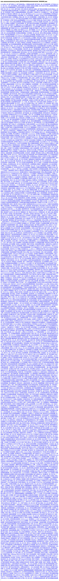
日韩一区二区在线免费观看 (8, 33)
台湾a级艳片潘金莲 (39, 498)
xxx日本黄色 (12, 82)
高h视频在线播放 (10, 229)
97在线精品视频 (45, 223)
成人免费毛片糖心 (35, 194)
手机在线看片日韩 (50, 378)
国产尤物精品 (50, 349)
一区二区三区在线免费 (15, 471)
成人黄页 (50, 181)
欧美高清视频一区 (21, 23)
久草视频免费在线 (45, 392)
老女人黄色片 (4, 95)
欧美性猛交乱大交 (39, 328)
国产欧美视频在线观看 (49, 77)
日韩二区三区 (34, 523)
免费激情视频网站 (20, 493)
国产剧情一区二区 (9, 194)
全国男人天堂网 (33, 100)
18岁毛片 (42, 148)
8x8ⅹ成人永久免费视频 (39, 330)
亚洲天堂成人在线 (22, 421)
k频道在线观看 (5, 386)
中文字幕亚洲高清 (30, 188)
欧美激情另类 (25, 490)
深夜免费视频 (20, 226)
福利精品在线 (40, 129)
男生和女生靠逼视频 (42, 218)
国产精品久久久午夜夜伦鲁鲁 (31, 31)
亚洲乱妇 (43, 343)
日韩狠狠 (41, 116)
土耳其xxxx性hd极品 (12, 459)
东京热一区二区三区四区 (21, 159)
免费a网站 (20, 87)
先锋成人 (5, 164)
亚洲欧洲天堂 (28, 26)
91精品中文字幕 (35, 311)
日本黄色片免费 (31, 314)
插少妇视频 (33, 268)
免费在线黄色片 (25, 567)
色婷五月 (43, 26)
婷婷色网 (7, 239)
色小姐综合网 (45, 424)
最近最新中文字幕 (20, 68)
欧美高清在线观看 (38, 44)
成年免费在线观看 (53, 31)
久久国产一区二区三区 (18, 304)
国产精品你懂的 (17, 213)
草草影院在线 (37, 261)
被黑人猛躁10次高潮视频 (12, 533)
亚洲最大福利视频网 (32, 53)
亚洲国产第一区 (44, 354)
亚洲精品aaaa (34, 156)
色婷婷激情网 (10, 31)
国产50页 (17, 509)
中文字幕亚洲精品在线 (30, 45)
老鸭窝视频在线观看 (43, 199)
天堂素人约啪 (4, 250)
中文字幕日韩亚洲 (11, 421)
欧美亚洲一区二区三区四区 (34, 439)
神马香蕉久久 (16, 121)
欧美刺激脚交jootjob (50, 271)
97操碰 (37, 306)
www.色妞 (47, 175)
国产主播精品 (31, 296)
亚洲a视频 (51, 458)
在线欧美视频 (11, 188)
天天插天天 (8, 165)
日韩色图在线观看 (9, 274)
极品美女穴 (54, 113)
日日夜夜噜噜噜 (45, 194)
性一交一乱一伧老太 (51, 266)
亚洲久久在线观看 (21, 244)
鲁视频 (38, 340)
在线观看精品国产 (16, 101)
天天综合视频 (47, 493)
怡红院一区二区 (5, 26)
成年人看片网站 (21, 314)
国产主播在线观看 (50, 527)
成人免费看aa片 (21, 349)
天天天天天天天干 (26, 236)
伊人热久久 (9, 49)
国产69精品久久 (37, 453)
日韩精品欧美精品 (16, 210)
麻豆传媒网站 (4, 156)
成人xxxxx (36, 354)
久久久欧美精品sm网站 (7, 193)
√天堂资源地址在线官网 (48, 121)
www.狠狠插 (22, 279)
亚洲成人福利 (40, 188)
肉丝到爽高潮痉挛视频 (48, 125)
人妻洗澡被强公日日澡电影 (15, 309)
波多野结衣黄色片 (28, 232)
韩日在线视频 (47, 482)
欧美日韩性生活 (7, 288)
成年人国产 (32, 77)
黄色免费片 (30, 12)
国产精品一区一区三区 (10, 434)
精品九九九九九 (33, 212)
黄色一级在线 (40, 469)
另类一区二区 (10, 445)
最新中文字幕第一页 (44, 472)
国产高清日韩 (13, 93)
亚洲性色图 (24, 133)
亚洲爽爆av (16, 17)
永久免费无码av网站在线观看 (16, 375)
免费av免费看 (8, 555)
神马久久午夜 (14, 348)
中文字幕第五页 (38, 264)
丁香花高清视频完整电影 (30, 287)
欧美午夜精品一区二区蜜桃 (33, 480)
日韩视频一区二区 (30, 117)
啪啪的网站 (45, 543)
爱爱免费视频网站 (36, 415)
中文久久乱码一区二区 (50, 226)
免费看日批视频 (7, 344)
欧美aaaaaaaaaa (26, 210)
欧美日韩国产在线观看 (37, 210)
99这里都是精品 (15, 221)
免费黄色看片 (13, 528)
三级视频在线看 (15, 52)
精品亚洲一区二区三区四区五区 (14, 89)
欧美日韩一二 (50, 26)
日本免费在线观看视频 (42, 466)
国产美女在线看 (45, 428)
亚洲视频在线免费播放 (11, 263)
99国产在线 (45, 60)
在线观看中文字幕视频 (32, 349)
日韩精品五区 (51, 372)
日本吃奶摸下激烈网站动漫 (11, 312)
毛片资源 (52, 185)
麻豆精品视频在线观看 (14, 201)
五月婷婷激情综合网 (35, 157)
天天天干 (19, 284)
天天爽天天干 (24, 221)
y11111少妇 (19, 418)
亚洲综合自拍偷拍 (29, 224)
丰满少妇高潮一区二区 (45, 487)
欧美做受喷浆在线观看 (30, 199)
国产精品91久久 (49, 514)
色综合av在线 (54, 284)
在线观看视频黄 (10, 224)
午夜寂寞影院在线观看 (49, 461)
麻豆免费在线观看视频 (29, 309)
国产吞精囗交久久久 (14, 28)
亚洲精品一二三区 (32, 432)
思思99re (3, 153)
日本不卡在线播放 (46, 397)
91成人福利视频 (47, 232)
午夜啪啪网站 (47, 477)
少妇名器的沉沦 (12, 50)
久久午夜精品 (27, 79)
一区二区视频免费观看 (30, 282)
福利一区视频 (9, 495)
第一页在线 (43, 451)
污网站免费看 (40, 332)
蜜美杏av (11, 250)
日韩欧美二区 (51, 314)
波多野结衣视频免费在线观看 (32, 39)
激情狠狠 (35, 50)
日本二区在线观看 (31, 554)
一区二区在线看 (34, 567)
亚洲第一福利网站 (31, 197)
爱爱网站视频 (38, 570)
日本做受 (28, 215)
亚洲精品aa (9, 149)
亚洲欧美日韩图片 (34, 28)
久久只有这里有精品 (43, 359)
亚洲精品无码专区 (53, 396)
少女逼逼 (51, 444)
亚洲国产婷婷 (31, 288)
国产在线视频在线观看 (51, 151)
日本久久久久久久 (19, 573)
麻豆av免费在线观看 (20, 250)
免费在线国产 (13, 475)
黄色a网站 (50, 256)
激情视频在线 (25, 209)
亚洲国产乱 (39, 391)
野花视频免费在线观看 (29, 36)
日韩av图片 (26, 213)
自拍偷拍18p (24, 248)
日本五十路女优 (24, 356)
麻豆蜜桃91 (43, 410)
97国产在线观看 (33, 169)
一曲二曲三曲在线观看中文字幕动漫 (16, 119)
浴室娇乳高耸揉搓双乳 (37, 63)
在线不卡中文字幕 (48, 44)
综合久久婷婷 (22, 204)
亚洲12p (47, 143)
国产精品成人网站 (38, 376)
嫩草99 (2, 447)
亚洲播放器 (19, 65)
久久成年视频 (36, 26)
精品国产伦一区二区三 (19, 149)
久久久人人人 (20, 34)
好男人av (54, 555)
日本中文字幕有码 (42, 55)
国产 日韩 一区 (49, 228)
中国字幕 (26, 140)
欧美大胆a (16, 60)
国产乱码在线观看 (47, 74)
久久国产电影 (52, 464)
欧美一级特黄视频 (16, 488)
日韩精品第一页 (42, 212)
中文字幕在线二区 (38, 229)
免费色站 (35, 180)
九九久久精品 (28, 451)
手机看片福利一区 (18, 264)
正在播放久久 (45, 12)
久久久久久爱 (30, 407)
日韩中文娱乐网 (37, 76)
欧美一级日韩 (14, 204)
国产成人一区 (54, 73)
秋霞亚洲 (3, 49)
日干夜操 (40, 563)
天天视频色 (33, 173)
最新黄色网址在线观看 (11, 63)
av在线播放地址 (21, 124)
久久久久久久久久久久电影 (39, 405)
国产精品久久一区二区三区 (47, 512)
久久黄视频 (53, 359)
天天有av (33, 82)
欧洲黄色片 (21, 455)
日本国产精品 (9, 127)
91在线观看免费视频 (31, 193)
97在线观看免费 (41, 45)
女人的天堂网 (41, 197)
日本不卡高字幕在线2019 (38, 236)
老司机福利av (35, 205)
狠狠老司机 (53, 69)
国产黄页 (47, 148)
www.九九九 (41, 53)
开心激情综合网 (49, 459)
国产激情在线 (38, 122)
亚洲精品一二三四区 (17, 79)
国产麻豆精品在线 (45, 221)
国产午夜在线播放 (18, 81)
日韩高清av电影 (23, 240)
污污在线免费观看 (31, 279)
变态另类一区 (27, 256)
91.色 (52, 148)
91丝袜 (31, 575)
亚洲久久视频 (46, 475)
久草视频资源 (27, 388)
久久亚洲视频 (43, 396)
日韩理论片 (36, 239)
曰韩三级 (34, 271)
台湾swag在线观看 (30, 404)
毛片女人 (42, 231)
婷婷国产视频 (41, 298)
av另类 (12, 20)
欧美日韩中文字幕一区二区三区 (17, 543)
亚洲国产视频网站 (6, 100)
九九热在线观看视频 (19, 207)
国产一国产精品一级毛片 (32, 455)
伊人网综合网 (11, 501)
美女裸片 (41, 496)
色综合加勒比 (39, 284)
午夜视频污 (12, 464)
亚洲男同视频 (15, 381)
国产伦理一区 (18, 368)
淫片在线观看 (54, 258)
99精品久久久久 (20, 188)
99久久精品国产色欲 (51, 263)
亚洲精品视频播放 (21, 33)
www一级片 (6, 21)
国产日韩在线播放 (35, 343)
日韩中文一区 (24, 266)
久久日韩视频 (24, 362)
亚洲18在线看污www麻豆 (24, 271)
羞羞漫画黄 (9, 153)
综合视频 (53, 560)
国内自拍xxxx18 (34, 426)
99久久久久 (27, 127)
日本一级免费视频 (42, 193)
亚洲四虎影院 (18, 113)
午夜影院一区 (41, 103)
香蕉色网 (37, 269)
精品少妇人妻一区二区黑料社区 (14, 232)
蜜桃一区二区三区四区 (24, 63)
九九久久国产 (43, 519)
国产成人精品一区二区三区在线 (22, 311)
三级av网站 (45, 90)
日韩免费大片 (29, 138)
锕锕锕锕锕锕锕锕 (14, 186)
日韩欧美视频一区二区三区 (16, 483)
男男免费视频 (19, 541)
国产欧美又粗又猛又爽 (26, 410)
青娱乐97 (41, 523)
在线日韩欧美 (29, 428)
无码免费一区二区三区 (29, 292)
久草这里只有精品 (28, 81)
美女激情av (27, 105)
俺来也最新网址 (7, 245)
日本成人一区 (39, 368)
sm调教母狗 (40, 432)
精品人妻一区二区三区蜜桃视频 (28, 17)
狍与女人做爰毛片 (29, 498)
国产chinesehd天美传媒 (25, 559)
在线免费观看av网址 (21, 328)
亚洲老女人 (31, 73)
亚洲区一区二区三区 (29, 130)
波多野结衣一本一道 (33, 392)
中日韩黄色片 (23, 10)
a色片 (43, 365)
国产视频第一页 (33, 29)
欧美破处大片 (27, 87)
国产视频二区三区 (22, 499)
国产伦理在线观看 (22, 340)
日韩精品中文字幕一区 (47, 480)
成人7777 (22, 469)
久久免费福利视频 (24, 157)
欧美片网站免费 (51, 207)
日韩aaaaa (13, 554)
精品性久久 (36, 410)
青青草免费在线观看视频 (19, 300)
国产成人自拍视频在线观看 (10, 61)
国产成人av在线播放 (22, 169)
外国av (19, 42)
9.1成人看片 (34, 531)
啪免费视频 (53, 320)
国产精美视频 (40, 216)
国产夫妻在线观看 (32, 300)
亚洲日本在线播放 (7, 551)
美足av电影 (42, 137)
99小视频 (12, 77)
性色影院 (40, 295)
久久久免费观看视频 (42, 240)
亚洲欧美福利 (23, 392)
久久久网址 (40, 271)
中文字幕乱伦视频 (34, 356)
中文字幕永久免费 (14, 410)
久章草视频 (37, 552)
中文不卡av (18, 84)
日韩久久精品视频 (29, 549)
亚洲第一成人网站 (52, 562)
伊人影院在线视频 (16, 463)
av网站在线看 (45, 69)
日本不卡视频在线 (37, 501)
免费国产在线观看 (53, 81)
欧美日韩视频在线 (20, 506)
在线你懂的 (38, 60)
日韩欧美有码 (11, 301)
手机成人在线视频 (39, 138)
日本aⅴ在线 (12, 386)
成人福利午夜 (31, 340)
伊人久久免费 (48, 210)
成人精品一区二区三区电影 (29, 85)
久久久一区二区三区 (37, 341)
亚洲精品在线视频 (27, 21)
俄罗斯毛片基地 (14, 92)
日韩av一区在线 (52, 215)
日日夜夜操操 (48, 399)
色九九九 (14, 154)
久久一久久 (27, 194)
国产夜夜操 (26, 113)
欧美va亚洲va (10, 549)
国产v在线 (19, 156)
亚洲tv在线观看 (30, 124)
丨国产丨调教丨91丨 (46, 186)
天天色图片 (33, 95)
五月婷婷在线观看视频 (28, 389)
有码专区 (19, 383)
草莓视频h (49, 277)
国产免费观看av (32, 10)
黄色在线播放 (51, 451)
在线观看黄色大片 (30, 573)
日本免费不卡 (11, 25)
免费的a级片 (6, 373)
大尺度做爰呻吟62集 (51, 98)
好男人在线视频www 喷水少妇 (14, 535)
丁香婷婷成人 (19, 308)
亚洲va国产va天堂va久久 (46, 79)
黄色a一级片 (9, 138)
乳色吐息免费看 (33, 301)
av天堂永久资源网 (37, 21)
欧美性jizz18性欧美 (52, 25)
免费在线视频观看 (38, 399)
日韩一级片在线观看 (46, 252)
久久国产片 (41, 324)
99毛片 (5, 501)
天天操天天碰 (39, 130)
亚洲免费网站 (47, 13)
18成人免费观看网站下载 (17, 26)
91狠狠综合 (24, 177)
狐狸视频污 (34, 127)
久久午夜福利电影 (53, 154)
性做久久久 (38, 424)
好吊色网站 (54, 71)
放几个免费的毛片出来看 (36, 303)
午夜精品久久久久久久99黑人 (44, 255)
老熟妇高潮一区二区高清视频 (37, 555)
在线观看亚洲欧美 (10, 439)
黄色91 (51, 485)
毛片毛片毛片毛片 (41, 207)
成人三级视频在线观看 (15, 111)
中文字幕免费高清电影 (22, 77)
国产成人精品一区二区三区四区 (44, 503)
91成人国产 (18, 332)
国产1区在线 (40, 279)
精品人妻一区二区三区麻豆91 (39, 146)
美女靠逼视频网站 (29, 269)
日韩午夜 (12, 65)
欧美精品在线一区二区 (40, 93)
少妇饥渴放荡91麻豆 (6, 17)
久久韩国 (32, 74)
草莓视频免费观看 (11, 440)
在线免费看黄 (52, 55)
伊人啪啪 (18, 209)
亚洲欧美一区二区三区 (29, 234)
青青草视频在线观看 (22, 196)
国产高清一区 (46, 416)
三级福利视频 (37, 220)
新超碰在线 (27, 322)
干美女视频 (24, 450)
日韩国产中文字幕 (42, 202)
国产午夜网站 (40, 420)
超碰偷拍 (35, 487)
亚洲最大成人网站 (35, 471)
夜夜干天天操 (43, 201)
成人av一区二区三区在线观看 (9, 197)
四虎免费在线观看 (46, 507)
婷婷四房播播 (4, 44)
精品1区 (47, 567)
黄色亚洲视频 (37, 47)
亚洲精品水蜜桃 (48, 549)
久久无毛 (43, 568)
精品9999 (7, 234)
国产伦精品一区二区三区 (28, 503)
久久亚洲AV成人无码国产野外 (14, 140)
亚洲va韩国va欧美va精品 (29, 272)
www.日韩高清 (40, 234)
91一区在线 (12, 116)
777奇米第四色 (21, 185)
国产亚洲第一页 (12, 42)
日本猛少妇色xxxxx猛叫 (24, 66)
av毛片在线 (32, 266)
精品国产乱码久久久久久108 (25, 434)
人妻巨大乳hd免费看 (50, 63)
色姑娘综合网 (21, 394)
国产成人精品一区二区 (19, 428)
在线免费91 (7, 205)
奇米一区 (47, 450)
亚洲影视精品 (44, 23)
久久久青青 (39, 404)
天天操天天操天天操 (41, 117)
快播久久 (25, 245)
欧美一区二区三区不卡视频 (47, 28)
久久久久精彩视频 (41, 165)
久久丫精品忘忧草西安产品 (21, 108)
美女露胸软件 (13, 383)
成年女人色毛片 (7, 546)
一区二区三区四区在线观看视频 (47, 84)
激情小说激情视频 (48, 570)
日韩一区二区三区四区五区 (19, 296)
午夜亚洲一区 (41, 149)
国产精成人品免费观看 (26, 316)
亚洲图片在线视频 (27, 514)
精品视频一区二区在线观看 (25, 15)
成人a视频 (12, 498)
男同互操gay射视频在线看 (31, 338)
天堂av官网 (45, 220)
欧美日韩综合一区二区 (13, 260)
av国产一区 (22, 205)
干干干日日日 (33, 317)
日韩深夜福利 (11, 57)
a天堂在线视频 (44, 506)
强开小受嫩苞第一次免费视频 (30, 84)
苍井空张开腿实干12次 (21, 461)
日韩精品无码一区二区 (21, 76)
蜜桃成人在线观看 (26, 42)
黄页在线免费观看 (45, 504)
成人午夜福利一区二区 (29, 165)
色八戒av (5, 405)
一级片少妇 (45, 285)
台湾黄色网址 (34, 472)
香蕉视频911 (28, 487)
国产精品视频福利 (10, 34)
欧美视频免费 (9, 544)
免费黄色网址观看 (45, 576)
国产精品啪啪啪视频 (49, 563)
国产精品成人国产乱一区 (41, 81)
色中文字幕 (4, 25)
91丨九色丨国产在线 (14, 9)
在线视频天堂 (17, 571)
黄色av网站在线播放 (49, 130)
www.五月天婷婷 (40, 124)
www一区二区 (48, 61)
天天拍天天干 (15, 53)
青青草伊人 (44, 546)
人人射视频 (46, 316)
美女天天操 (25, 448)
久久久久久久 (54, 221)
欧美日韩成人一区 (53, 9)
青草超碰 (38, 153)
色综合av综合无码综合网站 (44, 282)
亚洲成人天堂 (29, 511)
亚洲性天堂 (52, 269)
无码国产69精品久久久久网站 (44, 272)
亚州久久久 (49, 10)
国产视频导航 (15, 373)
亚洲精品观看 (43, 538)
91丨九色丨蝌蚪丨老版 (49, 317)
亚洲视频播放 (44, 89)
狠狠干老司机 (8, 154)
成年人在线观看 (34, 148)
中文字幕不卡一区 (45, 141)
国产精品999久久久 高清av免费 (40, 440)
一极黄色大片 (38, 90)
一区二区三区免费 (47, 97)
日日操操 (20, 61)
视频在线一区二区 (6, 216)
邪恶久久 (25, 65)
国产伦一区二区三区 (20, 290)
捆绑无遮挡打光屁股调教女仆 (50, 106)
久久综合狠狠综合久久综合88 (26, 58)
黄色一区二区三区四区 (46, 213)
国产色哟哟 (28, 68)
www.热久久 (12, 156)
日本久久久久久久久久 (43, 127)
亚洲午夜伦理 (25, 164)
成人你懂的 (14, 29)
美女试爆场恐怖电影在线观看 (9, 499)
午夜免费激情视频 (41, 314)
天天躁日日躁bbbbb (11, 436)
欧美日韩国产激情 (8, 324)
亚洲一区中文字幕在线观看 (25, 93)
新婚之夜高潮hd (9, 487)
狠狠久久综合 (52, 167)
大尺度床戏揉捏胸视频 (23, 55)
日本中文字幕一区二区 (34, 135)
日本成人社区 (6, 284)
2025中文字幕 (35, 201)
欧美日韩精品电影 (33, 384)
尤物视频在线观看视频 (33, 290)
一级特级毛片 (10, 327)
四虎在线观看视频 (25, 247)
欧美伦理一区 (35, 89)
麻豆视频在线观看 (27, 44)
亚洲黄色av (32, 466)
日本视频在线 (16, 344)
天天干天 (14, 396)
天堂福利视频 (26, 82)
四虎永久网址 (44, 552)
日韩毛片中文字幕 (31, 149)
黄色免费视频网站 (36, 121)
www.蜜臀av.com (52, 201)
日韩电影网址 (27, 538)
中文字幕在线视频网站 (49, 95)
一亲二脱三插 (25, 189)
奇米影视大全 (36, 68)
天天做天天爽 (44, 183)
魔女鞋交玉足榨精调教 (49, 413)
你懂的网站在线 (45, 109)
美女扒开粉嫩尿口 (13, 132)
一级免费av (33, 175)
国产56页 (19, 82)
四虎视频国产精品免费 (16, 252)
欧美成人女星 (35, 276)
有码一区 (8, 97)
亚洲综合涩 (24, 145)
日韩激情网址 (8, 191)
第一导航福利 (42, 29)
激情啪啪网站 (29, 493)
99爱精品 (38, 248)
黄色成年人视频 (41, 37)
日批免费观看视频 (31, 129)
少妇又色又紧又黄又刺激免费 (26, 154)
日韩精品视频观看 (21, 335)
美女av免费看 (25, 575)
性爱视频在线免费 (25, 95)
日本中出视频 (45, 260)
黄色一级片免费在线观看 (39, 25)
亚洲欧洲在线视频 (18, 127)
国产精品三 (8, 351)
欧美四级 (42, 98)
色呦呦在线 (37, 428)
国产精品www (35, 87)
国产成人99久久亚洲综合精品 (49, 248)
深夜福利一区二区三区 (34, 177)
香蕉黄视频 (37, 49)
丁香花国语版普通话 (16, 234)
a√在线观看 (45, 162)
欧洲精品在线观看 (44, 384)
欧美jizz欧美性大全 (21, 41)
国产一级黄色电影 (28, 261)
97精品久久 (9, 264)
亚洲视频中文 (22, 365)
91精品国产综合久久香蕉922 (34, 97)
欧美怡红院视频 (5, 137)
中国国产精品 (6, 554)
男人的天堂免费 (15, 228)
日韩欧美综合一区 (28, 399)
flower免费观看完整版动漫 (8, 308)
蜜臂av (9, 296)
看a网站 (16, 303)
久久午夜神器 (37, 511)
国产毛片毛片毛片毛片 (15, 389)
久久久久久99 (32, 181)
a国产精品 (3, 418)
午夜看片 (17, 327)
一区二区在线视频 (26, 360)
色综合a (17, 392)
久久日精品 (14, 255)
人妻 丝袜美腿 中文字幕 (28, 237)
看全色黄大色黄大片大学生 (13, 341)
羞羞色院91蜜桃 (36, 106)
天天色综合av (49, 149)
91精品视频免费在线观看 (19, 97)
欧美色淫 (9, 261)
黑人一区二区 (35, 538)
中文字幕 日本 (17, 551)
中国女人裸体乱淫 (9, 506)
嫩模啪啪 (14, 338)
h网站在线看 (49, 153)
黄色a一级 (34, 103)
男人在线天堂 (44, 269)
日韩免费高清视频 (36, 109)
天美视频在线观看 (14, 407)
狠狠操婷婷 (45, 164)
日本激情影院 (8, 304)
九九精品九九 (36, 372)
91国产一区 (31, 328)
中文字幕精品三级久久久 (38, 132)
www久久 (42, 87)
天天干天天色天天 (15, 247)
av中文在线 (28, 560)
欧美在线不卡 (47, 76)
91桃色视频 (35, 66)
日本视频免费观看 (11, 394)
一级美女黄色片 (5, 221)
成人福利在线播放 (18, 256)
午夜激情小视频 (5, 268)
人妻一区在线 (43, 31)
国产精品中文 (29, 122)
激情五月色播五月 (17, 47)
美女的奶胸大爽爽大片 (12, 576)
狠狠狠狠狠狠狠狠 (46, 304)
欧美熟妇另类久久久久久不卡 (44, 36)
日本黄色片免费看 (52, 93)
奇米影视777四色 (10, 12)
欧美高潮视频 (18, 31)
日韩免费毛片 (46, 189)
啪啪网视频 (32, 108)
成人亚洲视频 (10, 68)
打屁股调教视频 (36, 69)
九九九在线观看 (40, 408)
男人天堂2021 (19, 36)
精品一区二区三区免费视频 (23, 57)
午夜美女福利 (20, 400)
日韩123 (33, 228)
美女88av (33, 539)
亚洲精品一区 (40, 140)
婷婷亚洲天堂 (47, 113)
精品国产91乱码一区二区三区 (44, 34)
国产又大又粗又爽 (10, 161)
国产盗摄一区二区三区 (44, 100)
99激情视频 (8, 338)
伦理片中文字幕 (48, 188)
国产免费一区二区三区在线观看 (16, 480)
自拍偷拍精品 (48, 432)
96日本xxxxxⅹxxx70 (19, 138)
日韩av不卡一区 (37, 285)
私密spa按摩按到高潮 (40, 436)
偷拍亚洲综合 (22, 197)
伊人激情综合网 (49, 197)
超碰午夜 (21, 372)
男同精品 (15, 58)
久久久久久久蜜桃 (31, 20)
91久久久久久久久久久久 (36, 196)
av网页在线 (41, 61)
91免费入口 (38, 320)
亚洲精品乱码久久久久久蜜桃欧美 (41, 42)
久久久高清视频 (38, 232)
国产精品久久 (14, 455)
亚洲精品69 (43, 394)
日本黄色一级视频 (30, 153)
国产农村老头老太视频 (11, 66)
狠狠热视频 (48, 116)
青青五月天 (11, 113)
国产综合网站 (49, 231)
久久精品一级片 (11, 418)
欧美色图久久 (10, 177)
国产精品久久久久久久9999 (11, 317)
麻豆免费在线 (13, 370)
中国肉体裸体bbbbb (30, 420)
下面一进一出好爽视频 (34, 114)
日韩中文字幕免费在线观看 (17, 137)
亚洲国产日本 (17, 37)
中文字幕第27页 (40, 108)
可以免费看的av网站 (47, 261)
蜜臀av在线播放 (35, 381)
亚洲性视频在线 (17, 544)
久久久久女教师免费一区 (8, 552)
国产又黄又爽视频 (25, 445)
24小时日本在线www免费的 (29, 37)
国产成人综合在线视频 (52, 191)
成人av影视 (40, 175)
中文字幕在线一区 (9, 332)
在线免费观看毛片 (15, 285)
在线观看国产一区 (24, 426)
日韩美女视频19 (17, 106)
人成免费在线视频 (10, 36)
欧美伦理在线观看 (51, 87)
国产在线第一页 (20, 69)
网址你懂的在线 (41, 10)
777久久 (50, 439)
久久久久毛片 (41, 85)
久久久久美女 (49, 52)
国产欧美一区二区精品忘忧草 (46, 364)
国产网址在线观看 (16, 100)
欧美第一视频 (34, 562)
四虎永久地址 (11, 226)
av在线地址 (18, 177)
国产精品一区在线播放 (47, 39)
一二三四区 (21, 255)
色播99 (23, 551)
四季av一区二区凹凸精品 (32, 394)
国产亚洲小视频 (41, 101)
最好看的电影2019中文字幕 (26, 60)
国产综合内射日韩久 (20, 220)
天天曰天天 (51, 183)
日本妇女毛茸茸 (39, 549)
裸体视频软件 (54, 424)
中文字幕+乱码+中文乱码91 (30, 111)
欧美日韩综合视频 (30, 207)
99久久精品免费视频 (15, 21)
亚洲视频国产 (5, 82)
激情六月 (3, 260)
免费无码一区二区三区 (19, 13)
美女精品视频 (33, 298)
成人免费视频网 (26, 539)
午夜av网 (13, 87)
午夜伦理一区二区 (28, 49)
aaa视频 (34, 491)
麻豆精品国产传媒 (34, 351)
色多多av (12, 248)
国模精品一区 (24, 212)
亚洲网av (3, 264)
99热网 (30, 98)
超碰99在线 (44, 372)
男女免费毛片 (17, 133)
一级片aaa (3, 74)
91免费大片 (27, 276)
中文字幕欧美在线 (13, 482)
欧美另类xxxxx (19, 194)
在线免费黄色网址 (40, 244)
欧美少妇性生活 (5, 503)
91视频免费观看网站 (21, 12)
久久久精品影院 (34, 116)
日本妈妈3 (42, 151)
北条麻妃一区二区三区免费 (32, 304)
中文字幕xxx (53, 47)
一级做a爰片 (19, 504)
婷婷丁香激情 (35, 559)
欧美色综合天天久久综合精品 (22, 167)
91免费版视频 (12, 405)
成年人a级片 (24, 98)
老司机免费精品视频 (34, 352)
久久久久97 (39, 13)
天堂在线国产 (25, 336)
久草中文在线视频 (10, 117)
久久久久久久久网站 (39, 277)
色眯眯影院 (14, 538)
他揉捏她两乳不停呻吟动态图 (22, 109)
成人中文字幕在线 (35, 252)
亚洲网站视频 (29, 330)
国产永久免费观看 (14, 178)
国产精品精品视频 (28, 47)
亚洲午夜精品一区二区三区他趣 (29, 344)
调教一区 (13, 525)
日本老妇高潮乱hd (29, 264)
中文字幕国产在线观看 (9, 451)
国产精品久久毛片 (32, 447)
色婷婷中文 (37, 12)
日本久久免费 (38, 575)
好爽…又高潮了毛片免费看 (11, 148)
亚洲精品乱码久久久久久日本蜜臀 (18, 114)
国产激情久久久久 (23, 29)
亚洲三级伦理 (49, 420)
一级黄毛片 (44, 215)
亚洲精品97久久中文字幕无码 (34, 250)
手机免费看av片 (9, 167)
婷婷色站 (47, 423)
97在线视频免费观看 (42, 444)
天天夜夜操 (6, 20)
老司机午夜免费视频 (51, 108)
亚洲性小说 (39, 77)
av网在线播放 (53, 479)
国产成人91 (52, 169)
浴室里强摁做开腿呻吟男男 (42, 71)
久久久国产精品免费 (48, 575)
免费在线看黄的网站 (42, 167)
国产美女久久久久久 (26, 229)
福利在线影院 (8, 404)
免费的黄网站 (16, 146)
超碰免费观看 (13, 514)
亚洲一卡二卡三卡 (10, 335)
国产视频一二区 (37, 475)
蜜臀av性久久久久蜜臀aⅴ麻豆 (24, 25)
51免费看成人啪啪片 (35, 164)
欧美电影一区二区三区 (21, 135)
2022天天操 (12, 458)
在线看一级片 (42, 562)
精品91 (6, 336)
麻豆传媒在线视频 (41, 296)
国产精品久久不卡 (31, 13)
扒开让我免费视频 (26, 146)
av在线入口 (31, 397)
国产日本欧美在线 (7, 37)
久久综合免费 (24, 181)
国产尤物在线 (20, 116)
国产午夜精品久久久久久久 (41, 431)
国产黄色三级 (40, 228)
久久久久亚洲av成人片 (22, 298)
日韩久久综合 (39, 58)
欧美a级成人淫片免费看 (9, 244)
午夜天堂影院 (44, 458)
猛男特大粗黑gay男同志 (7, 320)
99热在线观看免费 (38, 316)
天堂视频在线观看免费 (7, 141)
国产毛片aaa (15, 191)
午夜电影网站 (54, 445)
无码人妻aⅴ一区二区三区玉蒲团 (33, 442)
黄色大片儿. (18, 272)
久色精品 (26, 116)
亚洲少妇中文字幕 (48, 58)
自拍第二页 (26, 357)
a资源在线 (15, 279)
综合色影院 (18, 490)
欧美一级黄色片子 (25, 173)
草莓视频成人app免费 (49, 346)
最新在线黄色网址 (47, 348)
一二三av (49, 292)
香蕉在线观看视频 (8, 575)
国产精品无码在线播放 (22, 18)
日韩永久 (37, 186)
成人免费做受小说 (46, 311)
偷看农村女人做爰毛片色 (35, 65)
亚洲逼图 (6, 498)
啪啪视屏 (50, 180)
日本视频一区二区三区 (33, 33)
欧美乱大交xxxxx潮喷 (30, 125)
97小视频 (6, 23)
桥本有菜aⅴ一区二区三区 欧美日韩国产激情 (39, 41)
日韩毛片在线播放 (12, 74)
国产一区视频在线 (30, 255)
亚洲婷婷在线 (15, 205)
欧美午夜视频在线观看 (51, 15)
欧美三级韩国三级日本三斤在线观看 (25, 71)
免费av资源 (33, 55)
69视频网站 (6, 93)
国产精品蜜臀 (4, 220)
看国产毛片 (33, 101)
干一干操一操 (26, 101)
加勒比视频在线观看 (50, 138)
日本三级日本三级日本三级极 (29, 9)
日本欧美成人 (12, 130)
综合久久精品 (36, 533)
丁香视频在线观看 (25, 92)
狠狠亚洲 (3, 507)
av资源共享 (48, 159)
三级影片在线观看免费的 (48, 157)
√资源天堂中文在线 (51, 298)
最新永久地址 (20, 451)
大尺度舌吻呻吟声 (10, 41)
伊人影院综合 (11, 420)
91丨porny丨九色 (37, 346)
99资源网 (48, 85)
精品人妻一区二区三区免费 (39, 333)
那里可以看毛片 (51, 29)
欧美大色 (30, 76)
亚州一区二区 (4, 9)
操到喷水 (22, 511)
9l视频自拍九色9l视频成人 (44, 173)
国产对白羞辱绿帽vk (17, 343)
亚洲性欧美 (7, 400)
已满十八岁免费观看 (22, 397)
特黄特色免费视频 (48, 57)
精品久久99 (38, 74)
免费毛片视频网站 (9, 290)
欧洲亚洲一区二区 (25, 121)
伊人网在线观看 (38, 407)
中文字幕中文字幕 (28, 90)
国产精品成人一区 (48, 404)
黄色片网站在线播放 (45, 33)
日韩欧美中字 (15, 511)
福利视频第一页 (52, 23)
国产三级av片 (12, 124)
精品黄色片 (21, 280)
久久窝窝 (49, 133)
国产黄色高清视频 (43, 9)
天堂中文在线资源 (10, 69)
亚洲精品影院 (19, 218)
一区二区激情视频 (8, 39)
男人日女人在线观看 (29, 34)
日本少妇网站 (27, 319)
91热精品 (3, 202)
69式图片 (11, 368)
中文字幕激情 (11, 282)
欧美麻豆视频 (45, 456)
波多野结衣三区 (41, 491)
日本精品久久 (8, 121)
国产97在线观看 (29, 277)
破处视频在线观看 (25, 312)
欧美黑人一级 (14, 157)
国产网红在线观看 (40, 224)
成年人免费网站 (35, 557)
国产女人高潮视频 (17, 245)
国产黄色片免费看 (6, 536)
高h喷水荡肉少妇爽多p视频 (50, 196)
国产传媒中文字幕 (41, 292)
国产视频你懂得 (8, 125)
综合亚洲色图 (24, 28)
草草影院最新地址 (6, 557)
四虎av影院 (28, 69)
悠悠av (21, 351)
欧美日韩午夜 (50, 50)
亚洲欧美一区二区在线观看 (48, 49)
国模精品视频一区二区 (36, 189)
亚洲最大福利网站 (41, 133)
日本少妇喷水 (24, 260)
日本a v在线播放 (13, 151)
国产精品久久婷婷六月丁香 (26, 191)
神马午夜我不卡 (23, 216)
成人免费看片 (45, 320)
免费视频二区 (37, 517)
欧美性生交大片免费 (19, 122)
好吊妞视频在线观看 (39, 367)
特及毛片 (13, 284)
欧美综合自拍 (50, 296)
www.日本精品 (29, 253)
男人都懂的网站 (52, 218)
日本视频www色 (42, 180)
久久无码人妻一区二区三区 (13, 237)
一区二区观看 (4, 464)
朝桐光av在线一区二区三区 (46, 66)
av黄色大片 (18, 85)
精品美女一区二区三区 (19, 467)
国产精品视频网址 (37, 388)
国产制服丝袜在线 (45, 547)
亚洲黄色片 (23, 346)
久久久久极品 (17, 324)
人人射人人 (11, 71)
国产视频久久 (36, 458)
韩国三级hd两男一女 (50, 216)
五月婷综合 (52, 285)
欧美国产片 (36, 183)
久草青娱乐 (9, 444)
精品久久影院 (40, 245)
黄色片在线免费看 (18, 125)
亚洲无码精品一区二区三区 (27, 186)
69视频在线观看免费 (44, 301)
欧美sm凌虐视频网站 (20, 20)
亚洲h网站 (27, 343)
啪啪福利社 (32, 159)
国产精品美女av (12, 143)
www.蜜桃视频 (34, 373)
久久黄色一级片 (21, 402)
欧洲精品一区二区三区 (32, 185)
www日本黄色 (4, 114)
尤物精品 (39, 125)
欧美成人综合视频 (18, 269)
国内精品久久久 (20, 501)
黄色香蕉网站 (35, 512)
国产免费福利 (11, 330)
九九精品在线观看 (9, 490)
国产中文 (42, 143)
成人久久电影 (38, 162)
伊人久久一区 (10, 493)
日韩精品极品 (52, 90)
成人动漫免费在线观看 (14, 336)
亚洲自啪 (28, 205)
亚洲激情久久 (50, 101)
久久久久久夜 (20, 442)
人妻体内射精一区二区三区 (44, 17)
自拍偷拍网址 (33, 386)
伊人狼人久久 (8, 47)
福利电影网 (49, 53)
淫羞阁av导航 (26, 156)
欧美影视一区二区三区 (42, 309)
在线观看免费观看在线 (12, 202)
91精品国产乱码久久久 (32, 137)
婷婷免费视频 (19, 90)
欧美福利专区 (47, 376)
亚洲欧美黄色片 (24, 172)
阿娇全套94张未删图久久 (29, 325)
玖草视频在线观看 (43, 169)
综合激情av (54, 42)
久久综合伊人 (22, 263)
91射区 (28, 479)
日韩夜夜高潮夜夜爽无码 (21, 274)
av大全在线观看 (13, 231)
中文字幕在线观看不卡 (36, 209)
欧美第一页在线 (15, 557)
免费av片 (52, 143)
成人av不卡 (44, 336)
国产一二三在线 (38, 493)
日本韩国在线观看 (42, 256)
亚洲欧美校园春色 (13, 15)
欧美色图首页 (49, 448)
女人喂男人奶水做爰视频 (31, 380)
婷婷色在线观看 (15, 236)
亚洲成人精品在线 (35, 213)
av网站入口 (25, 332)
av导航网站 (20, 386)
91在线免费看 (35, 231)
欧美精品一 (13, 185)
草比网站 (32, 368)
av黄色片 (20, 74)
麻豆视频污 (42, 280)
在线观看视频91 (11, 507)
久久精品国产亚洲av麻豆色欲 (49, 557)
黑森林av (33, 167)
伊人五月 (17, 103)
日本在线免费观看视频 (50, 145)
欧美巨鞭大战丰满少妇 (51, 498)
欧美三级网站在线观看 (35, 18)
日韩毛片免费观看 (40, 459)
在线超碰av (29, 180)
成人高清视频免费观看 (15, 44)
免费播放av (20, 130)
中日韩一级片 (50, 237)
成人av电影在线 (20, 117)
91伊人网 (46, 229)
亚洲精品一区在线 (39, 15)
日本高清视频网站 (26, 228)
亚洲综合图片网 (22, 546)
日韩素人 (6, 570)
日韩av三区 (11, 354)
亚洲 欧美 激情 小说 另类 (47, 360)
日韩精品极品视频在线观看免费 (10, 10)
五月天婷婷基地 (41, 386)
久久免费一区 (30, 263)
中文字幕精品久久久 (6, 146)
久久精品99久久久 (8, 479)
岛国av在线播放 (17, 399)
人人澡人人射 (50, 280)
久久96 (19, 514)
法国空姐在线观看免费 (34, 260)
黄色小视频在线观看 (33, 143)
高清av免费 (11, 306)
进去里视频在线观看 (19, 153)
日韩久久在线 (42, 50)
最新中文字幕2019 (37, 258)
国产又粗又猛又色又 (19, 215)
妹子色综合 (46, 391)
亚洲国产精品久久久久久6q (21, 141)
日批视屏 (48, 103)
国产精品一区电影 (8, 213)
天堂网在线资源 (8, 106)
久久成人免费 (39, 463)
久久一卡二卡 (47, 65)
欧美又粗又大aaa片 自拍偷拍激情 (30, 547)
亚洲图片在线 (47, 82)
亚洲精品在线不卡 (43, 111)
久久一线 (46, 178)
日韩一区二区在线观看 (24, 231)
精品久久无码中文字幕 (44, 156)
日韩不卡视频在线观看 (18, 404)
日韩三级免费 (34, 280)
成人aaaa (32, 463)
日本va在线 (6, 437)
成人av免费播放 (26, 341)
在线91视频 (39, 82)
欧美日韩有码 (53, 440)
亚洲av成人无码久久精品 (44, 20)
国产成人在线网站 (14, 95)
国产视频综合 (43, 335)
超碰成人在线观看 (29, 565)
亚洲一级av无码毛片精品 (23, 423)
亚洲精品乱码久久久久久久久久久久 (41, 105)
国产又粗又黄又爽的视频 (21, 495)
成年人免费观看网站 (26, 485)
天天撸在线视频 (17, 49)
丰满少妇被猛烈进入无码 (24, 370)
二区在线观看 (6, 412)
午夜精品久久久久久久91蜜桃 (19, 378)
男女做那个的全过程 (37, 57)
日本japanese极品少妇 (19, 253)
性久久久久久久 (45, 177)
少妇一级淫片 (25, 429)
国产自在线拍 (9, 60)
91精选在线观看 (49, 253)
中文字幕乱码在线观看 (11, 280)
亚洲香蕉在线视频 (44, 92)
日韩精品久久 (4, 407)
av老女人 (3, 549)
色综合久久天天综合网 (38, 514)
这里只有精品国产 (51, 380)
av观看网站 (24, 413)
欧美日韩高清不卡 (9, 76)
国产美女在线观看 (16, 376)
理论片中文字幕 (21, 554)
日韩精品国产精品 (51, 274)
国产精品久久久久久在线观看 (36, 421)
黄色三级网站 (29, 517)
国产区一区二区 (12, 340)
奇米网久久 (52, 229)
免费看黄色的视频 (9, 474)
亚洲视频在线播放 (29, 535)
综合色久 (46, 368)
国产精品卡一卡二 (50, 447)
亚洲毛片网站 (13, 271)
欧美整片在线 (39, 413)
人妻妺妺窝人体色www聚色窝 (12, 98)
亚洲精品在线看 (45, 135)
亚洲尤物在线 (45, 47)
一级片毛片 (28, 501)
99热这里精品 (36, 451)
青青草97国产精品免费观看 (24, 50)
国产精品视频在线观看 (51, 140)
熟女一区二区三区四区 (17, 45)
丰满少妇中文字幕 (20, 560)
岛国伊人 (12, 292)
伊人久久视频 (34, 357)
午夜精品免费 (11, 162)
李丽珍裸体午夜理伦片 (7, 109)
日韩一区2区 (26, 368)
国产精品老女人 (27, 106)
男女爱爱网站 (24, 293)
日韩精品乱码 (22, 151)
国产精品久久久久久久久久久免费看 (11, 223)
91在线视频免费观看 (34, 221)
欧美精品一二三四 (17, 165)
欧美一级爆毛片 (5, 285)
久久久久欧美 (44, 351)
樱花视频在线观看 (34, 141)
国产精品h (26, 74)
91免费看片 (12, 23)
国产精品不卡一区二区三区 (18, 239)
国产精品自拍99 (45, 389)
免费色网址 (23, 53)
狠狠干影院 (53, 135)
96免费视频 (25, 100)
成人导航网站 (8, 240)
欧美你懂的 (34, 327)
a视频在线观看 (10, 84)
